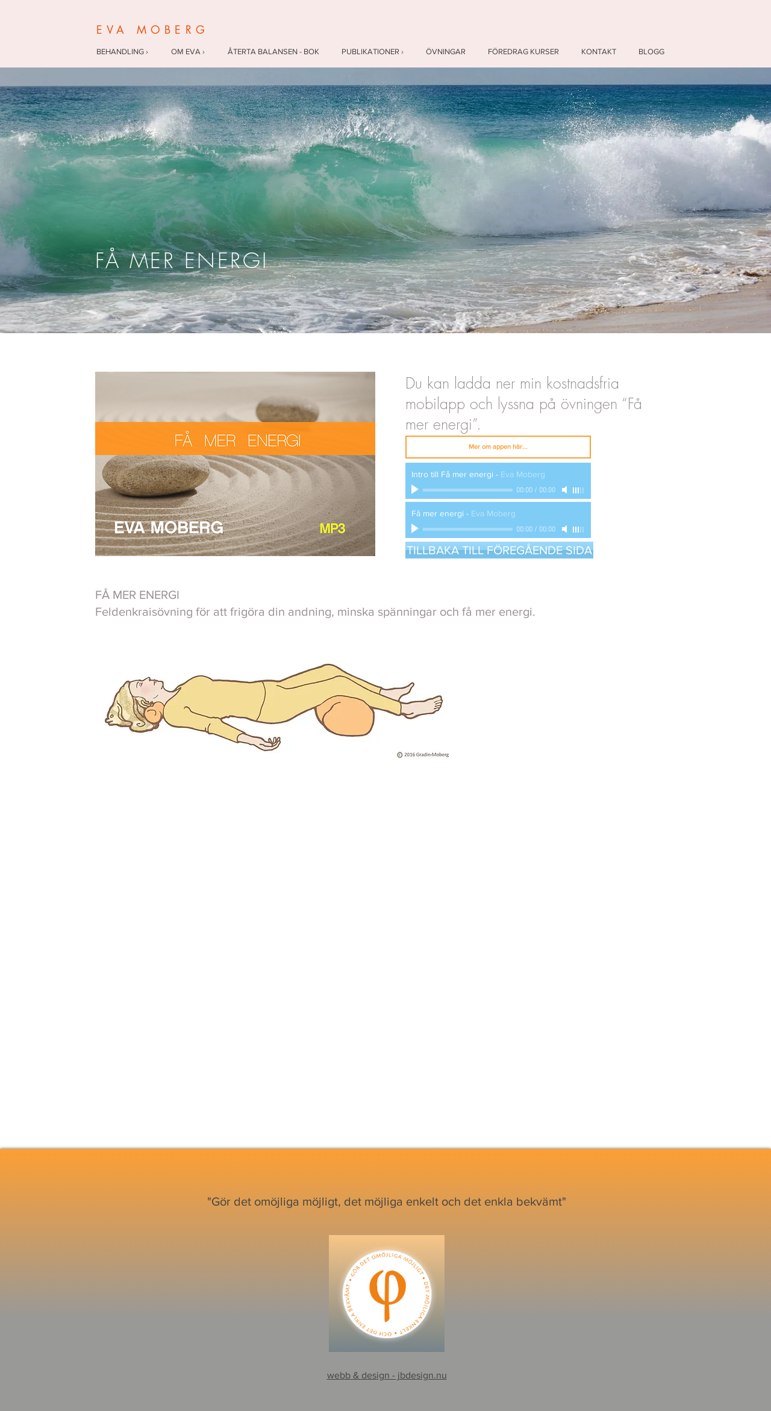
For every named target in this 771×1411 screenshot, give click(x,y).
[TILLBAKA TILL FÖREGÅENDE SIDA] (499, 550)
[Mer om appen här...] (498, 447)
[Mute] (566, 490)
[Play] (416, 490)
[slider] (579, 490)
